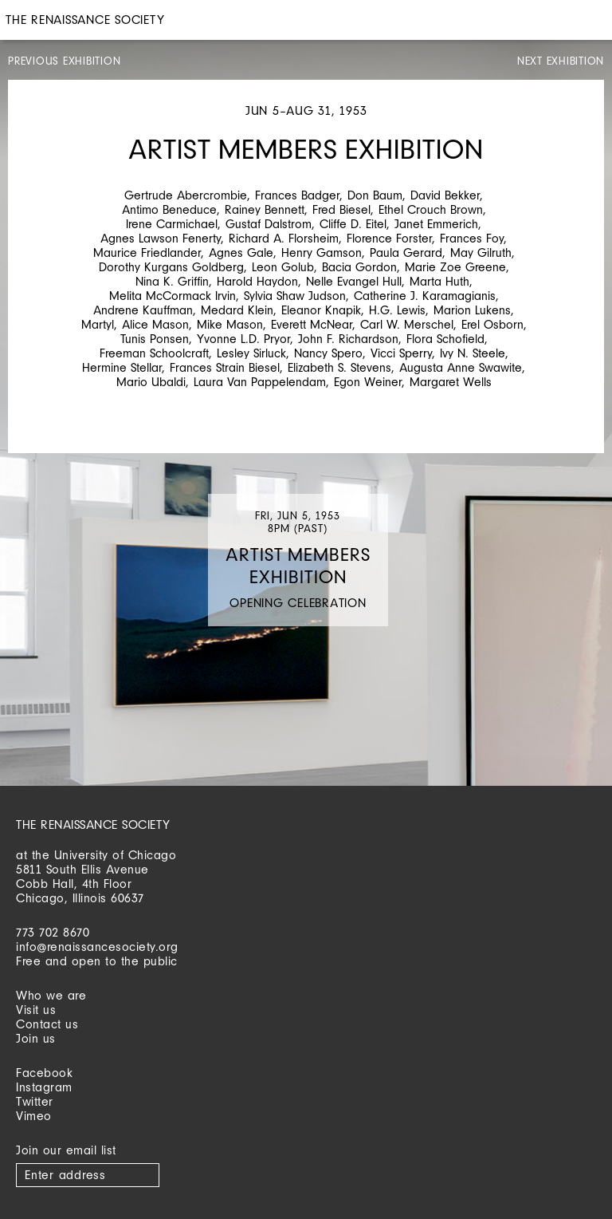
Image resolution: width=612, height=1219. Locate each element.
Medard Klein (237, 310)
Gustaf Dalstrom (269, 223)
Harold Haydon (257, 281)
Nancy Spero (328, 353)
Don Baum (374, 195)
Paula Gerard (406, 252)
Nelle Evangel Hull (354, 281)
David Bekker (445, 195)
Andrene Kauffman (143, 310)
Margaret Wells (451, 381)
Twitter (34, 1101)
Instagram (44, 1087)
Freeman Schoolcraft (154, 353)
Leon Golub (283, 266)
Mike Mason (230, 324)
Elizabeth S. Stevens (339, 367)
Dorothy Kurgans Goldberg (171, 266)
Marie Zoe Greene (455, 266)
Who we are (51, 995)
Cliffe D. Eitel (353, 223)
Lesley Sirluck (251, 353)
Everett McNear (311, 324)
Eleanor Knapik (321, 310)
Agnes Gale (241, 252)
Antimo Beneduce (169, 209)
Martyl (97, 324)
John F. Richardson (348, 338)
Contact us (47, 1024)
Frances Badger (297, 195)
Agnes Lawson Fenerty (160, 238)
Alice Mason (155, 324)
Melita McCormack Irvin (172, 295)
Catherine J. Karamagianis (425, 295)
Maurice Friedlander (147, 252)
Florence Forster (389, 238)
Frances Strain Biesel (225, 367)
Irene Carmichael (172, 223)
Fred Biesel (341, 209)
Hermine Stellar (122, 367)
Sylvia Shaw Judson (295, 295)
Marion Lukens (472, 310)
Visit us (36, 1009)
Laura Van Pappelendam (260, 381)
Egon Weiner (368, 381)
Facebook (44, 1072)
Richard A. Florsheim (284, 238)
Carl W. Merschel (406, 324)
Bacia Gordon (359, 266)
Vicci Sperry (401, 353)
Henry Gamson (321, 252)
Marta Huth (439, 281)
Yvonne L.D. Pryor (243, 338)
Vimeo (34, 1115)
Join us (36, 1038)
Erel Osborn (492, 324)
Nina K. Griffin (172, 281)
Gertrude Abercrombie (185, 195)
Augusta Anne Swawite (460, 367)
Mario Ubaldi (151, 381)
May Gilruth (481, 252)
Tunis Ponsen (154, 338)
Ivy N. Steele (472, 353)
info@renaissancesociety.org (97, 946)
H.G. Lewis (397, 310)
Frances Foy (472, 238)
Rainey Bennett (264, 209)
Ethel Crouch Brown (431, 209)
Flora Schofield (445, 338)
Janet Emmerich (436, 223)
